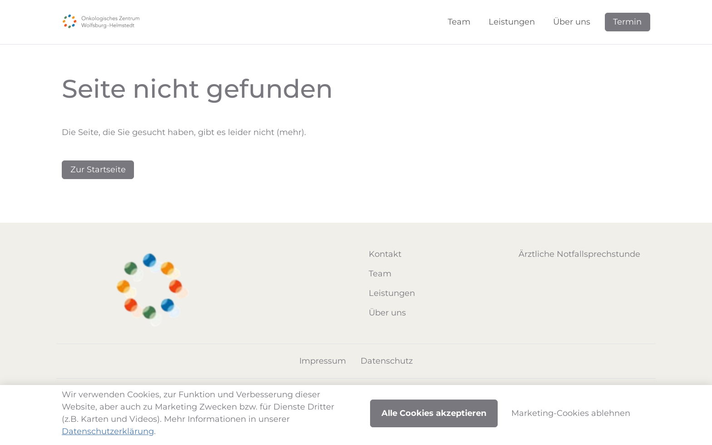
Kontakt (385, 254)
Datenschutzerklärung (108, 431)
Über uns (387, 313)
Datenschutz (387, 361)
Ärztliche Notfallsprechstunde (579, 254)
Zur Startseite (98, 170)
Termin (627, 22)
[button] (461, 22)
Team (380, 274)
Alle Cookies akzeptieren (433, 413)
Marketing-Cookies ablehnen (570, 413)
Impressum (322, 361)
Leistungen (392, 293)
